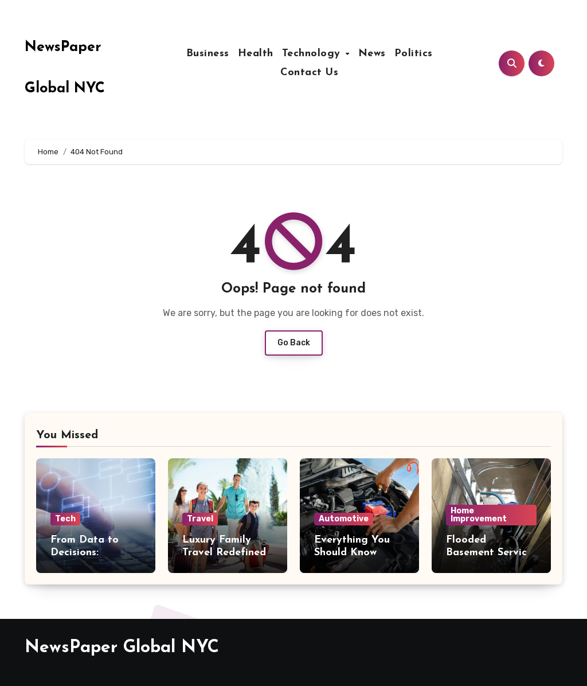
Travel (200, 519)
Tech (65, 519)
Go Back (293, 343)
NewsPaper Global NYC (122, 648)
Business (207, 53)
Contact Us (309, 72)
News (372, 53)
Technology (313, 53)
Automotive (344, 519)
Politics (413, 53)
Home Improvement (479, 515)
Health (255, 53)
